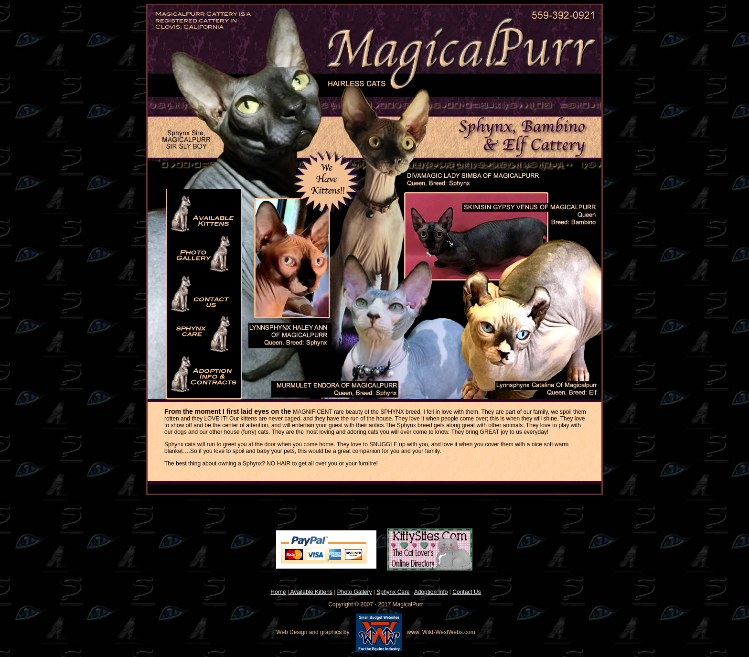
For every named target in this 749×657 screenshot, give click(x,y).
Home (278, 592)
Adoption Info (431, 592)
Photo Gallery (354, 592)
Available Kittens (310, 592)
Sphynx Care (392, 592)
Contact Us (466, 592)
